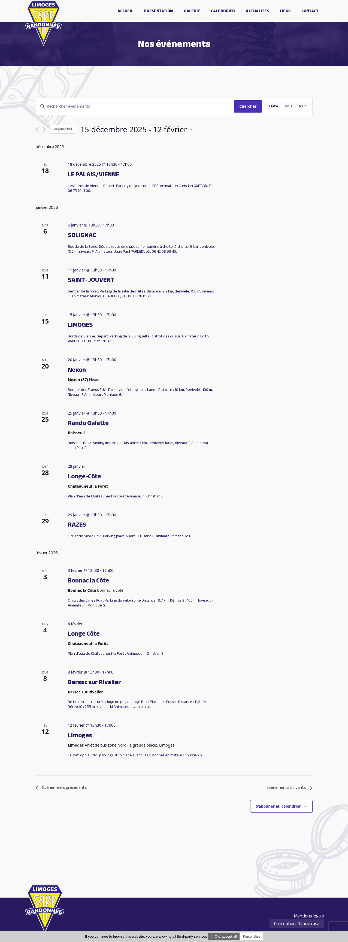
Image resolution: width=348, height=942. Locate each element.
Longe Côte (84, 633)
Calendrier (223, 11)
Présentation (158, 11)
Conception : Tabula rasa (296, 923)
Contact (310, 11)
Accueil (125, 11)
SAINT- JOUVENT (91, 280)
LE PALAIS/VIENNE (93, 174)
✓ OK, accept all (224, 936)
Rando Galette (88, 423)
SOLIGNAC (82, 235)
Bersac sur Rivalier (94, 682)
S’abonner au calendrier (278, 806)
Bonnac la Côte (88, 580)
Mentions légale (309, 916)
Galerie (192, 11)
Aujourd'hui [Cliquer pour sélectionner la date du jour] (63, 129)
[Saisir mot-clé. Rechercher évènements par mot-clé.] (135, 106)
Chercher (247, 106)
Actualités (257, 11)
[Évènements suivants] (44, 129)
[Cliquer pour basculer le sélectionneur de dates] (136, 129)
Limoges (80, 735)
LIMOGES (80, 325)
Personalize (251, 936)
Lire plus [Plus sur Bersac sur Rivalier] (143, 706)
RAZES (77, 524)
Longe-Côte (84, 476)
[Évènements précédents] (37, 129)
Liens (285, 11)
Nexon (77, 370)
